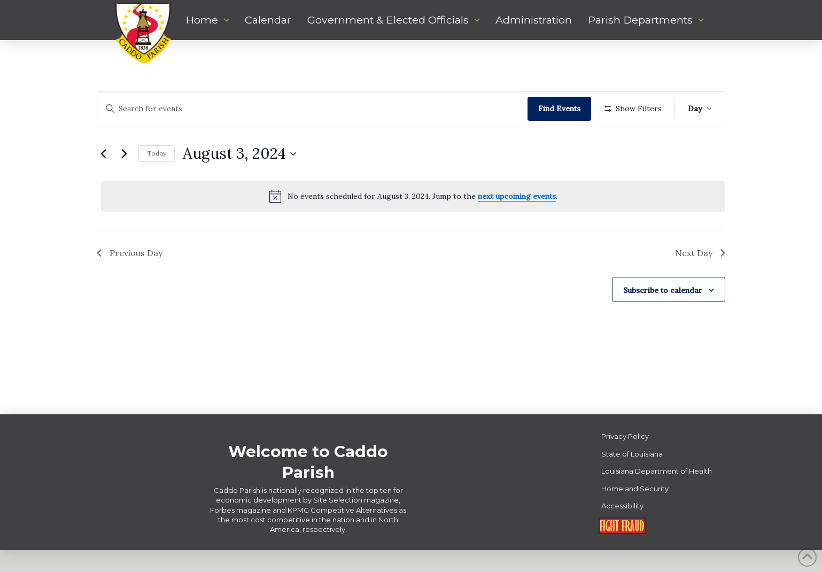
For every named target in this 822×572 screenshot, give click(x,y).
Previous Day (129, 284)
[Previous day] (103, 185)
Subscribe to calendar (662, 321)
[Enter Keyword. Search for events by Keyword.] (314, 109)
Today (156, 185)
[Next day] (124, 185)
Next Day (700, 284)
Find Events (562, 108)
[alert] (413, 228)
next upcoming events (517, 228)
